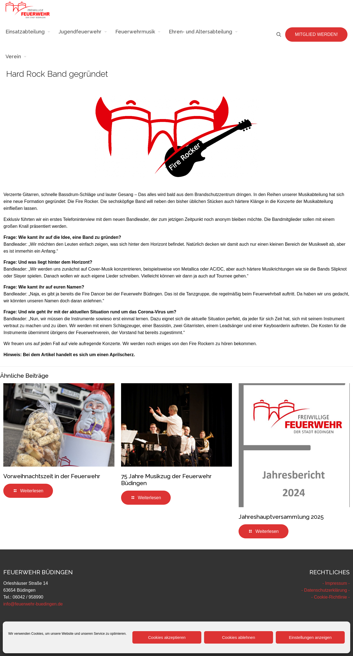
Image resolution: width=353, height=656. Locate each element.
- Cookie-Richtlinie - (330, 597)
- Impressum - (336, 583)
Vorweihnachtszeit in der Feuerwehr (51, 476)
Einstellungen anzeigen (310, 637)
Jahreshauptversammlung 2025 (281, 516)
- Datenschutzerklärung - (325, 590)
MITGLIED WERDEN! (316, 34)
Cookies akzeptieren (167, 637)
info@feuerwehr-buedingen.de (33, 604)
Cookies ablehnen (238, 637)
